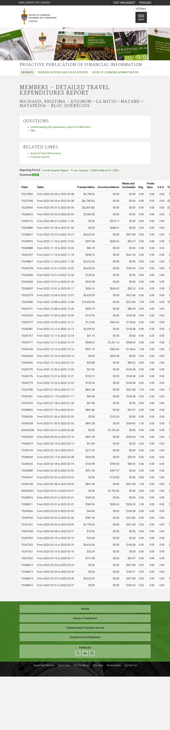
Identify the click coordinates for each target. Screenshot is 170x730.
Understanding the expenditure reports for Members (61, 127)
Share (141, 8)
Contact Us (130, 665)
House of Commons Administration (115, 72)
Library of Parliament (85, 618)
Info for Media (81, 665)
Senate (85, 608)
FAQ (33, 130)
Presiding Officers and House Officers (63, 72)
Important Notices (44, 665)
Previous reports (40, 156)
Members (27, 72)
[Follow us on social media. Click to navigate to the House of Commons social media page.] (85, 651)
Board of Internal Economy (46, 153)
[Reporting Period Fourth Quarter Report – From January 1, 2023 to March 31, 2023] (81, 170)
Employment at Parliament (85, 637)
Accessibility (114, 665)
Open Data (64, 665)
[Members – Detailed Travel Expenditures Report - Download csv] (35, 175)
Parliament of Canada (34, 2)
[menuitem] (124, 2)
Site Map (98, 665)
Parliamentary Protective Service (85, 627)
